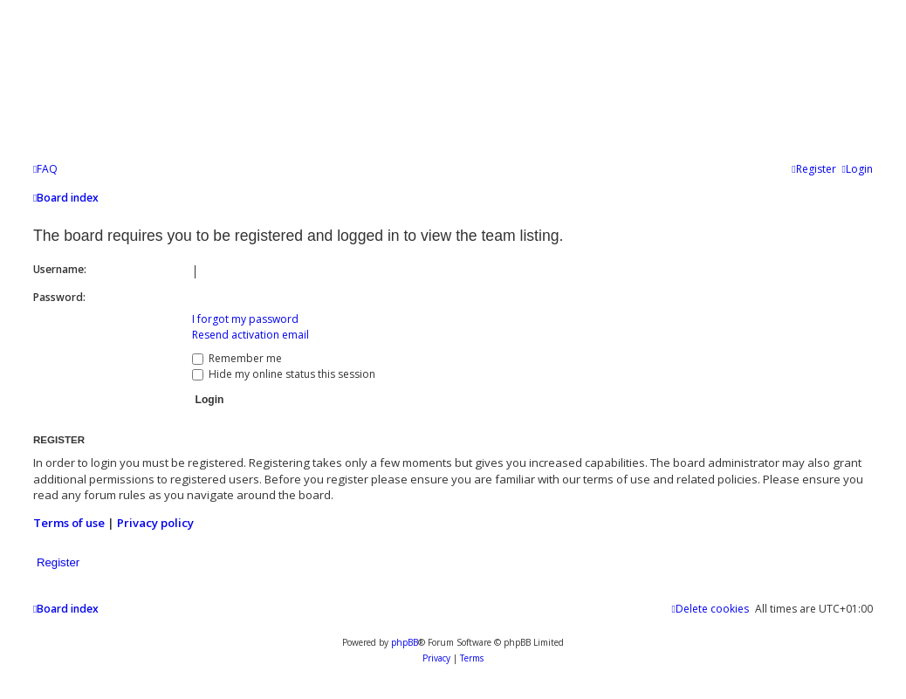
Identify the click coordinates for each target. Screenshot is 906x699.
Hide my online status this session (283, 374)
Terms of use (69, 523)
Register (58, 562)
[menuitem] (45, 170)
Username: (59, 269)
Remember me (237, 358)
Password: (59, 297)
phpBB (404, 642)
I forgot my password (245, 319)
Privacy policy (155, 523)
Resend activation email (250, 334)
